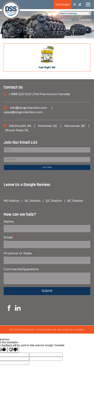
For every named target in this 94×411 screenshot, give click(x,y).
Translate (81, 20)
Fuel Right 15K (47, 67)
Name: (9, 221)
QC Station (54, 200)
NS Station (12, 200)
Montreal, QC (48, 126)
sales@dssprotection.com (23, 112)
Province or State (18, 253)
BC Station (75, 200)
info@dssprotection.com (28, 108)
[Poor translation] (13, 350)
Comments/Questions (21, 269)
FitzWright (62, 4)
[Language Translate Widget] (74, 13)
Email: (8, 237)
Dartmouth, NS (20, 126)
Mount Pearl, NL (17, 130)
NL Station (32, 200)
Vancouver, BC (74, 126)
